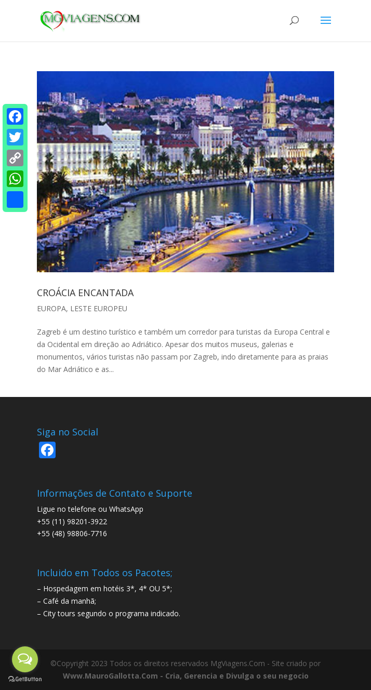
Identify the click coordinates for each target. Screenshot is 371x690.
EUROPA (51, 308)
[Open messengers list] (25, 659)
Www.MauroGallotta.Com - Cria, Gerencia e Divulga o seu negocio (186, 676)
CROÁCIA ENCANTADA (85, 292)
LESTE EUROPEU (98, 308)
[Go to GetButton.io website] (25, 679)
